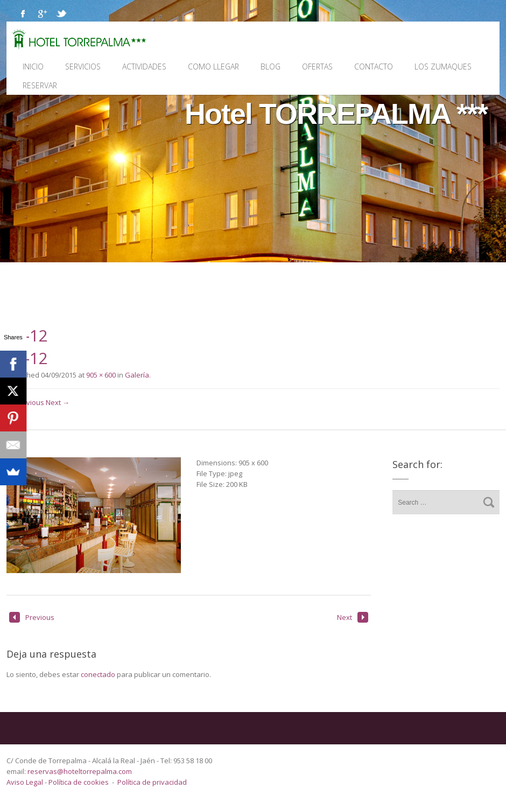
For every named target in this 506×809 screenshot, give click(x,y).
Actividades (144, 66)
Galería (137, 375)
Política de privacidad (152, 782)
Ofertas (317, 66)
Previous (31, 617)
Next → (57, 402)
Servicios (83, 66)
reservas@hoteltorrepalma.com (80, 771)
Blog (270, 66)
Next (352, 617)
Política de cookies (78, 782)
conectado (98, 674)
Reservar (40, 85)
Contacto (373, 66)
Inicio (33, 66)
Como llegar (213, 66)
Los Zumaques (443, 66)
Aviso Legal (25, 782)
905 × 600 (101, 375)
